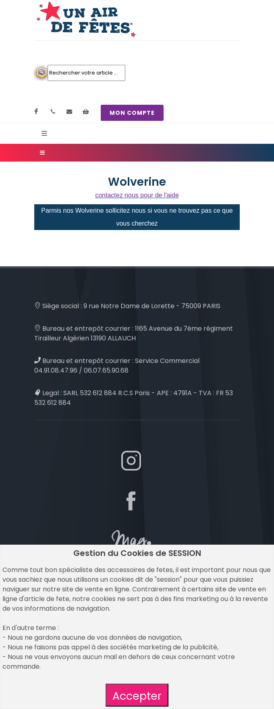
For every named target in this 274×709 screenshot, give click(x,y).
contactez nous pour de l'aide (137, 195)
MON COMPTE (132, 113)
